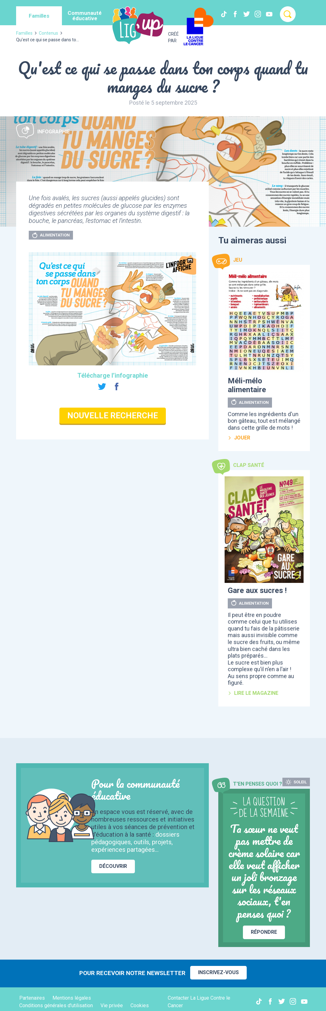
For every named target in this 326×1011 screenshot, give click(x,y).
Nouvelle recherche (112, 415)
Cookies (139, 1005)
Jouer (239, 438)
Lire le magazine (253, 693)
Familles (24, 33)
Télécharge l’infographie (112, 375)
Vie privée (111, 1005)
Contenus (48, 33)
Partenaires (32, 998)
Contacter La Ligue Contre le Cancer (199, 1001)
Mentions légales (71, 998)
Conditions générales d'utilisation (56, 1005)
